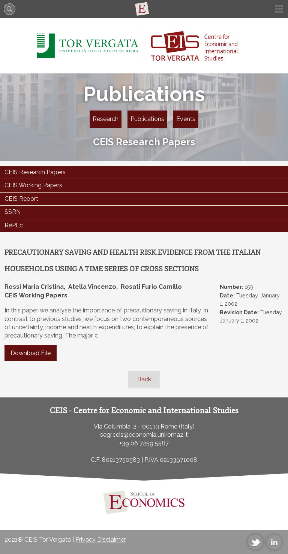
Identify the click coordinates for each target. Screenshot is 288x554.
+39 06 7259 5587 (144, 443)
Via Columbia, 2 (115, 426)
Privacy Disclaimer (100, 539)
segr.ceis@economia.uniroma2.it (144, 434)
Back (144, 379)
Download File (30, 353)
